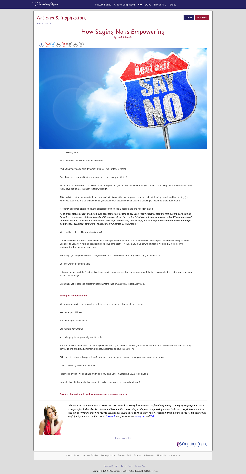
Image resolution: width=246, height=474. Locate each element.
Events (172, 4)
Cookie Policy (141, 466)
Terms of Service (111, 466)
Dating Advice (108, 455)
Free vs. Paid (124, 455)
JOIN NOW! (202, 17)
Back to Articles (45, 23)
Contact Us (174, 455)
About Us (161, 455)
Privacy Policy (127, 466)
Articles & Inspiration (124, 4)
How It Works (144, 4)
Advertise (149, 455)
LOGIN (188, 17)
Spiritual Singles (45, 4)
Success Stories (103, 4)
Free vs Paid (160, 4)
